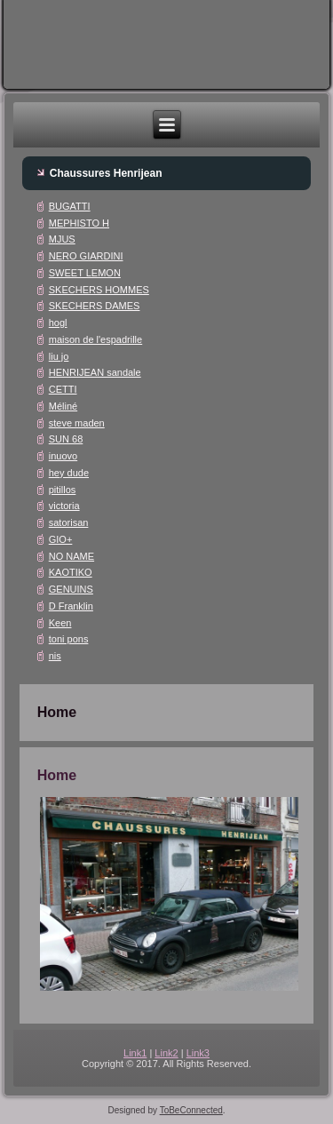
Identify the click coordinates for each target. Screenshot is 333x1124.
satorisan (69, 522)
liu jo (59, 356)
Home (56, 775)
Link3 (198, 1053)
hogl (58, 322)
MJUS (62, 239)
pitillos (62, 489)
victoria (64, 505)
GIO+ (61, 539)
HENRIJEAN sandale (95, 372)
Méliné (63, 406)
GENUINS (71, 589)
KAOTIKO (70, 572)
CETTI (63, 389)
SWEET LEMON (85, 272)
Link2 (166, 1053)
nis (55, 655)
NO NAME (71, 556)
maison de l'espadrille (95, 339)
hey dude (69, 472)
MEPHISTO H (79, 223)
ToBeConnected (191, 1110)
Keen (60, 623)
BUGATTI (70, 206)
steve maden (77, 423)
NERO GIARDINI (86, 256)
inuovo (63, 455)
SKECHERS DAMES (94, 305)
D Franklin (71, 606)
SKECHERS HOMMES (99, 289)
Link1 (135, 1053)
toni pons (69, 639)
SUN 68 (66, 439)
